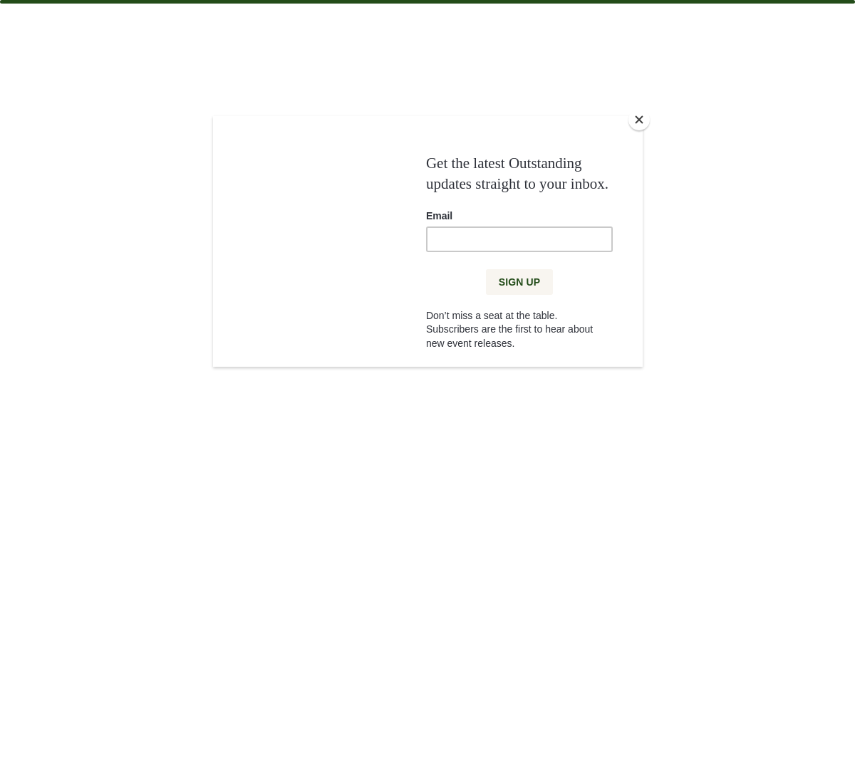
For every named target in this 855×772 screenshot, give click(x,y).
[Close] (639, 119)
